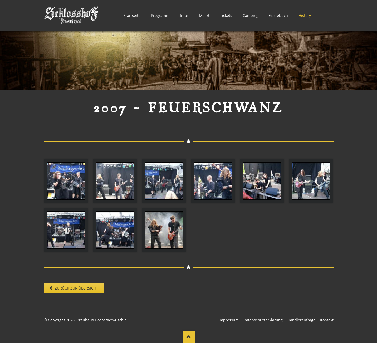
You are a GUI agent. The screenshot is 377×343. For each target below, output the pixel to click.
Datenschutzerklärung (263, 319)
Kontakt (327, 319)
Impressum (229, 319)
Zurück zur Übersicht (76, 288)
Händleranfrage (301, 319)
